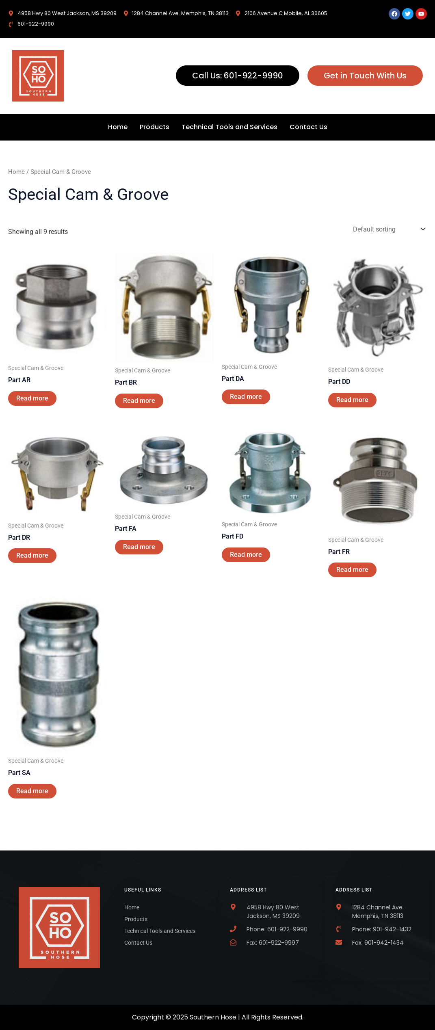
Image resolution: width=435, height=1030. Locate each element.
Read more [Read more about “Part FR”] (352, 569)
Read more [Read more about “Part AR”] (32, 398)
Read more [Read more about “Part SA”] (32, 791)
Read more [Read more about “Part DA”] (246, 396)
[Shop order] (388, 229)
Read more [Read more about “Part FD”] (246, 554)
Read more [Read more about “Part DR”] (32, 555)
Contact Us (308, 127)
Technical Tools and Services (229, 127)
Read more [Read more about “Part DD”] (352, 400)
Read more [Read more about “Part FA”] (139, 547)
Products (154, 127)
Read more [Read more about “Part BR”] (139, 401)
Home (118, 127)
